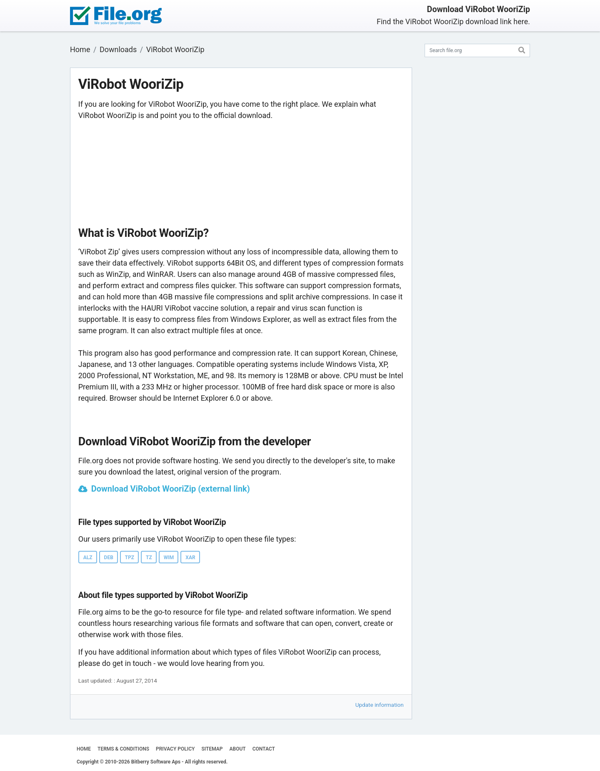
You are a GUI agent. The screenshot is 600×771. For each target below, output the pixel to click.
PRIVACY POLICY (175, 749)
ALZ (87, 557)
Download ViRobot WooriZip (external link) (170, 489)
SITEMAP (211, 749)
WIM (169, 557)
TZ (149, 557)
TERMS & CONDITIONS (123, 749)
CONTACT (263, 749)
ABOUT (238, 749)
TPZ (129, 557)
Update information (379, 704)
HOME (84, 749)
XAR (190, 557)
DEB (108, 557)
